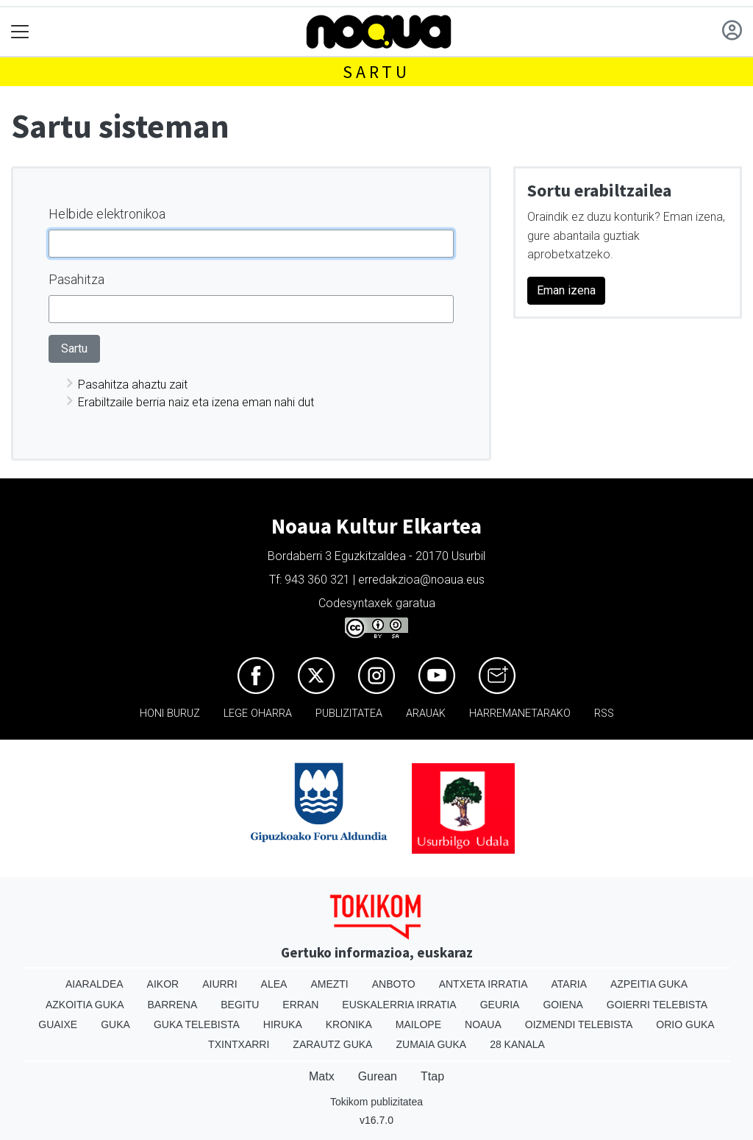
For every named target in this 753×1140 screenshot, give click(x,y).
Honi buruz (170, 713)
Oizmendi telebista (579, 1024)
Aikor (163, 984)
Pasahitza (76, 279)
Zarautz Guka (332, 1044)
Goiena (562, 1004)
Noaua (483, 1024)
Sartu (376, 71)
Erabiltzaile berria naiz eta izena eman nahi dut (196, 402)
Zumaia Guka (431, 1044)
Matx (322, 1076)
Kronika (349, 1024)
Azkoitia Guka (85, 1004)
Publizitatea (348, 713)
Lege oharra (258, 713)
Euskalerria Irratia (399, 1004)
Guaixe (57, 1024)
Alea (274, 984)
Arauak (426, 713)
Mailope (418, 1024)
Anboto (393, 984)
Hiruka (282, 1024)
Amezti (329, 984)
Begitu (240, 1004)
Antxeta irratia (483, 984)
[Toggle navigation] (20, 32)
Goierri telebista (657, 1004)
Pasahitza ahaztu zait (133, 385)
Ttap (432, 1076)
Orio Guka (685, 1024)
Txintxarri (238, 1044)
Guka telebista (197, 1024)
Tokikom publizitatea (376, 1102)
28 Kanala (517, 1044)
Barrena (173, 1004)
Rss (604, 713)
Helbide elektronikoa (107, 214)
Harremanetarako (520, 713)
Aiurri (219, 984)
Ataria (569, 984)
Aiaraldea (94, 984)
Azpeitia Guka (649, 984)
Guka (115, 1024)
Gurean (377, 1076)
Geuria (500, 1004)
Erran (300, 1004)
